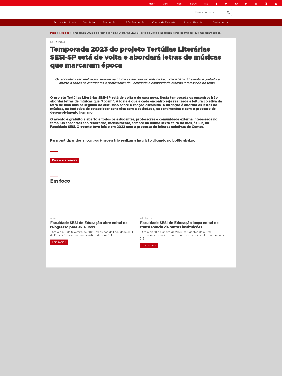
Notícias (64, 33)
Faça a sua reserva (64, 160)
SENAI (193, 3)
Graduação (109, 22)
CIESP (166, 3)
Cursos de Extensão (164, 22)
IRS (206, 3)
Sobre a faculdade (65, 22)
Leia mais (59, 242)
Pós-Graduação (135, 22)
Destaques (219, 22)
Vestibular (89, 22)
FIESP (152, 3)
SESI (179, 3)
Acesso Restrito (193, 22)
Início (53, 33)
